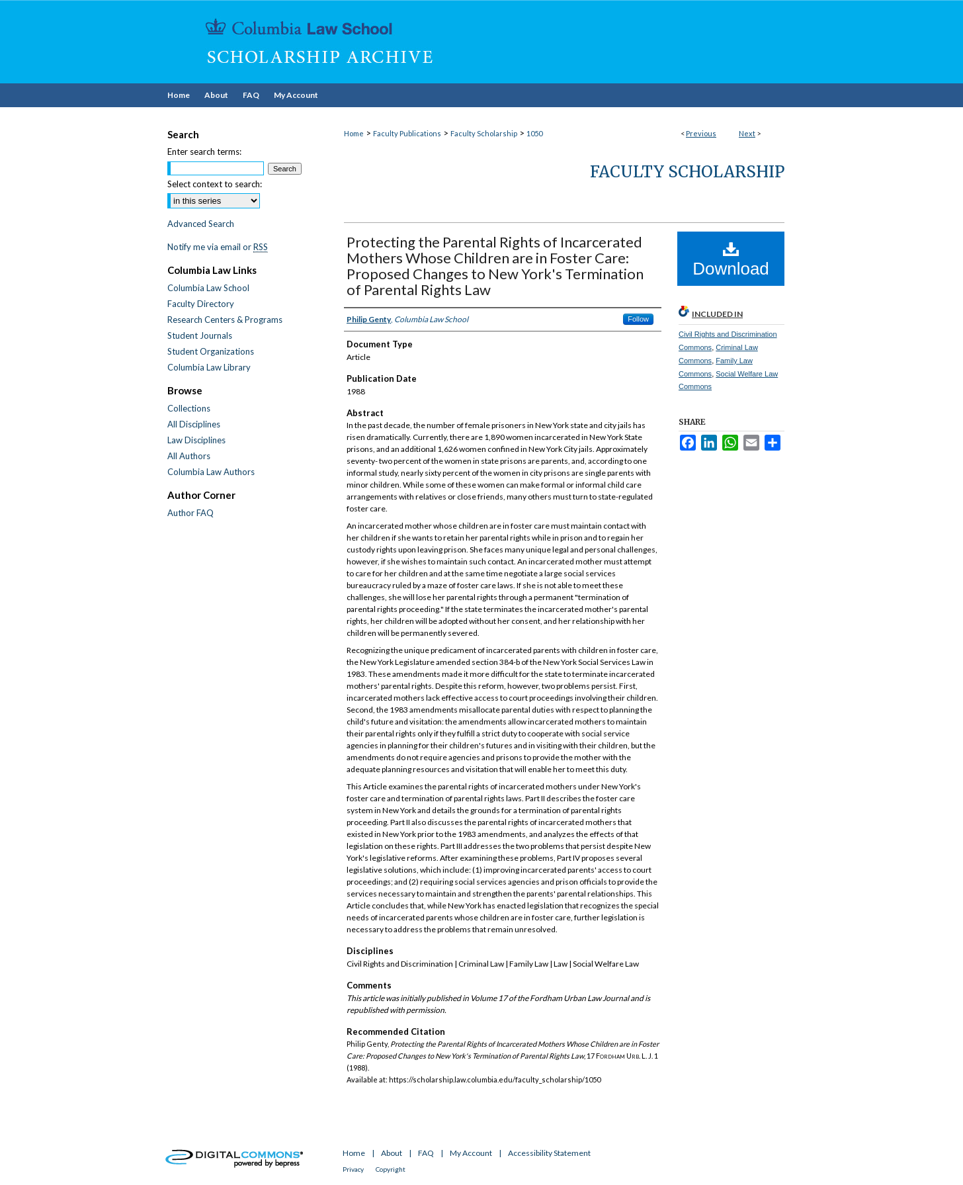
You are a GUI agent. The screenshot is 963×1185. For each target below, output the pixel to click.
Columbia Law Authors (211, 471)
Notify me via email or (217, 246)
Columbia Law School (208, 288)
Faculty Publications (407, 133)
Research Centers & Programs (224, 319)
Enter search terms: (204, 151)
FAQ (426, 1153)
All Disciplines (193, 424)
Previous (701, 133)
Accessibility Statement (549, 1153)
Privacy (353, 1169)
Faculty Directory (200, 303)
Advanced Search (200, 223)
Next (747, 133)
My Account (471, 1153)
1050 (534, 133)
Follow (638, 319)
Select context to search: (214, 184)
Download (730, 259)
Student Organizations (210, 351)
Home (354, 133)
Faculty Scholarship (483, 133)
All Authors (188, 456)
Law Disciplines (196, 440)
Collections (188, 408)
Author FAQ (190, 512)
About (391, 1153)
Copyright (390, 1169)
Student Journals (199, 335)
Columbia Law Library (209, 367)
